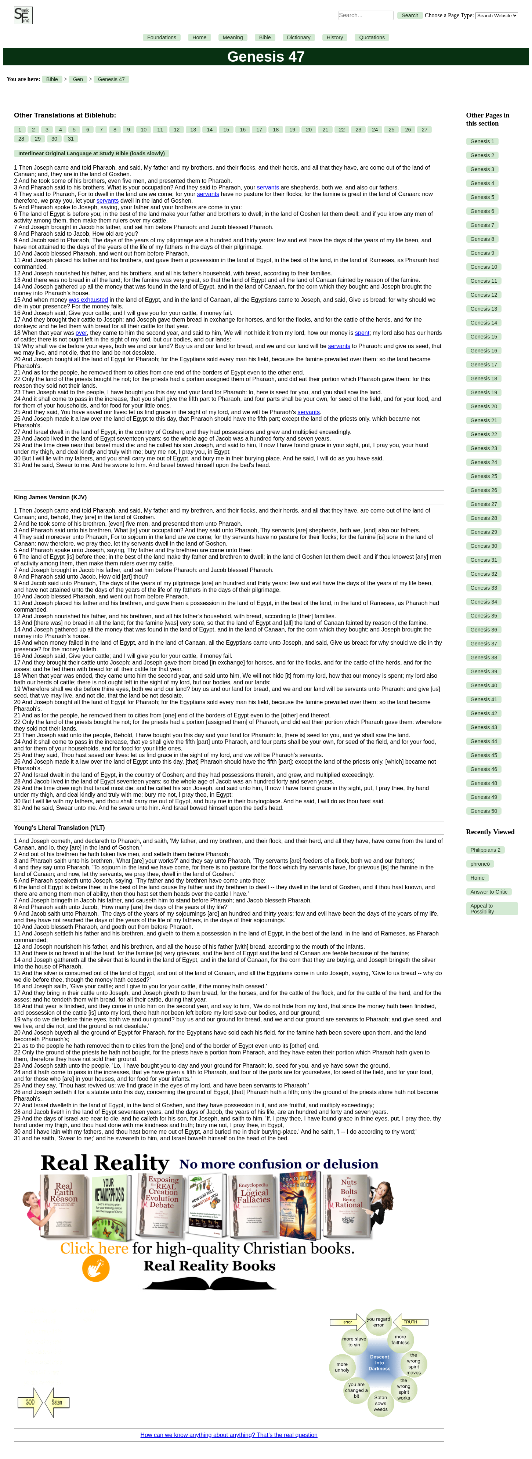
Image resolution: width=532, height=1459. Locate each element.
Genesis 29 (484, 532)
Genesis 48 (484, 783)
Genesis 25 (484, 476)
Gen (78, 79)
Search (410, 15)
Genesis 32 (484, 574)
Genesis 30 (484, 546)
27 (424, 130)
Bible (265, 37)
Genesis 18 (484, 378)
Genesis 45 (484, 755)
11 (160, 130)
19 (292, 130)
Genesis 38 (484, 657)
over (81, 333)
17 (259, 130)
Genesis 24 (484, 462)
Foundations (161, 37)
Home (199, 37)
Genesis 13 (484, 309)
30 (54, 139)
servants (268, 187)
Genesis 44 (484, 741)
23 (358, 130)
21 (325, 130)
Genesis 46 (484, 769)
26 (408, 130)
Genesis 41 (484, 699)
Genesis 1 (483, 141)
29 (38, 139)
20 (309, 130)
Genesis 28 (484, 518)
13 (193, 130)
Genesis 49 (484, 797)
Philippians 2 (486, 850)
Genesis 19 (484, 392)
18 (276, 130)
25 (391, 130)
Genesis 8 (483, 239)
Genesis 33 (484, 588)
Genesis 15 (484, 337)
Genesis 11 (484, 281)
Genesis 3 (483, 169)
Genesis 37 (484, 644)
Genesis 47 (111, 79)
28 (21, 139)
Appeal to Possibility (482, 909)
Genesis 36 (484, 630)
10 (143, 130)
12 (177, 130)
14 (210, 130)
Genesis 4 (483, 183)
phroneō (480, 864)
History (335, 37)
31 (71, 139)
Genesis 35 (484, 616)
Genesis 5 (483, 197)
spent (362, 333)
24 (375, 130)
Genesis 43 (484, 727)
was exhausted (88, 300)
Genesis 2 (483, 155)
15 (226, 130)
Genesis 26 (484, 490)
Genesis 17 (484, 365)
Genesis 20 (484, 406)
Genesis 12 (484, 295)
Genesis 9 (483, 253)
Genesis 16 (484, 351)
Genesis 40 (484, 685)
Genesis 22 (484, 434)
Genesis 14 (484, 323)
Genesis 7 (483, 225)
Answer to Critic (489, 892)
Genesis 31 (484, 560)
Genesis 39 (484, 671)
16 (243, 130)
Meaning (233, 37)
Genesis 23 (484, 448)
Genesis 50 (484, 811)
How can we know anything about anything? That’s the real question (229, 1435)
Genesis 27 (484, 504)
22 (342, 130)
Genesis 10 (484, 267)
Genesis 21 (484, 420)
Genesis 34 (484, 602)
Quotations (372, 37)
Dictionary (299, 37)
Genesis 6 (483, 211)
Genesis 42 (484, 713)
